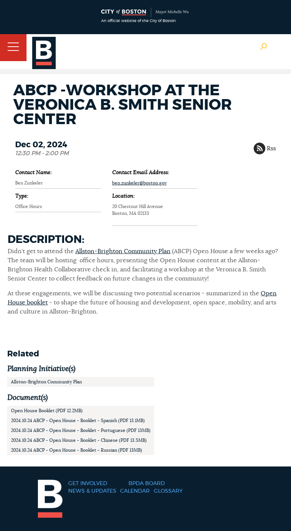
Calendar (135, 491)
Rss (271, 148)
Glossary (168, 491)
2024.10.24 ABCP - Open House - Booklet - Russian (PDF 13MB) (76, 450)
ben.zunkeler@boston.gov (139, 183)
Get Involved (87, 483)
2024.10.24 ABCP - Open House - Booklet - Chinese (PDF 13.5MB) (79, 440)
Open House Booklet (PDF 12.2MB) (47, 410)
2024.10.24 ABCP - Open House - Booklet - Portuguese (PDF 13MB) (80, 430)
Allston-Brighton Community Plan (123, 251)
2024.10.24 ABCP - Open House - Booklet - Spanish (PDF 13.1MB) (78, 420)
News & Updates (92, 491)
